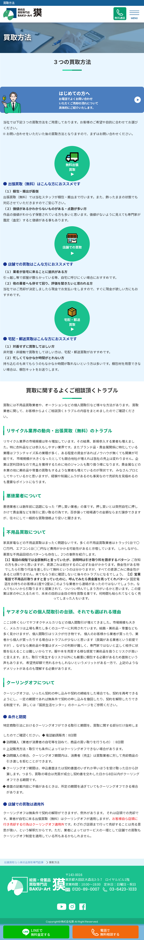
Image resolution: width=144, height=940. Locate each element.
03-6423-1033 (120, 889)
